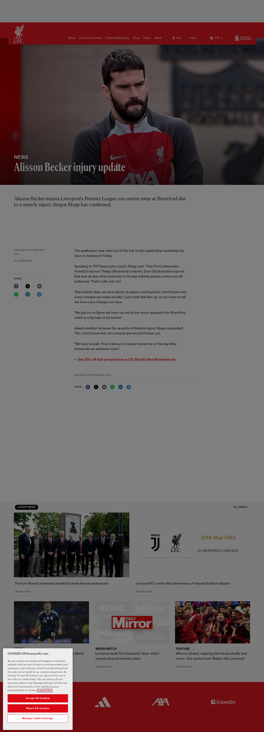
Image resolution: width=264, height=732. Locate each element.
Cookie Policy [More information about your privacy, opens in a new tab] (45, 695)
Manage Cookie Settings (37, 723)
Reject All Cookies (38, 713)
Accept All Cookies (38, 703)
